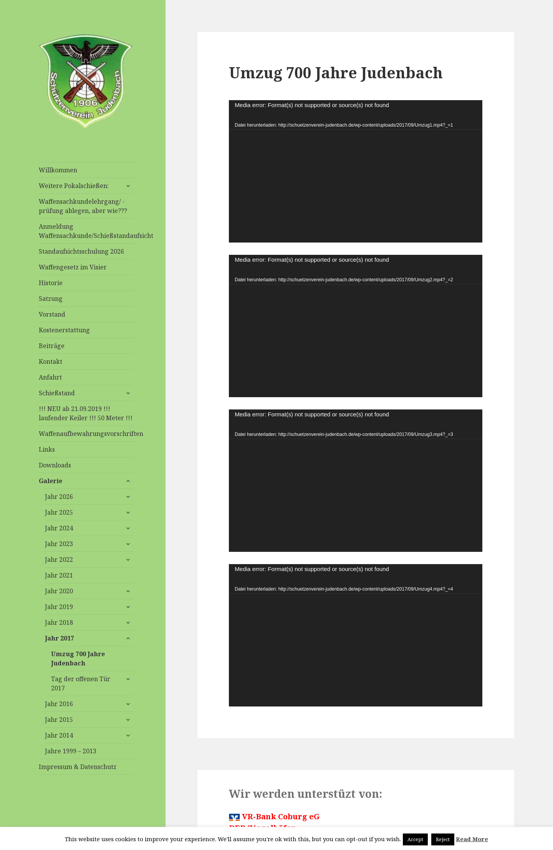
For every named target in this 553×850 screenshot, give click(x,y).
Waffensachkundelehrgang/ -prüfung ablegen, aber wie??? (83, 206)
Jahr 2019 (59, 606)
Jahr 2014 (59, 735)
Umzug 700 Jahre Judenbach (78, 658)
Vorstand (52, 314)
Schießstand (57, 393)
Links (47, 449)
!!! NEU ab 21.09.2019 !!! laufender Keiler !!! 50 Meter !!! (85, 413)
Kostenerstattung (64, 330)
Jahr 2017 (59, 638)
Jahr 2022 (59, 559)
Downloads (55, 465)
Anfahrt (50, 377)
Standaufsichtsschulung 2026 (81, 251)
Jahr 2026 (59, 496)
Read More (472, 839)
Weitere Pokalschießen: (74, 186)
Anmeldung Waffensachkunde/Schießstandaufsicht (86, 231)
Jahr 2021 (59, 575)
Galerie (50, 481)
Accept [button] (415, 839)
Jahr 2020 (59, 591)
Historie (51, 283)
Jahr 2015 (59, 719)
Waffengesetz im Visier (73, 267)
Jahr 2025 (59, 512)
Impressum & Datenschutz (77, 767)
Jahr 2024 (59, 528)
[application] (355, 171)
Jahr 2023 (59, 544)
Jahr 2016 (59, 704)
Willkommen (58, 170)
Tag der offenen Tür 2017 (80, 683)
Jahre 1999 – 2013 (70, 751)
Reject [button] (443, 839)
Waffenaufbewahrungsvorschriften (86, 433)
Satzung (51, 298)
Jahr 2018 (59, 622)
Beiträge (52, 346)
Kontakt (50, 361)
